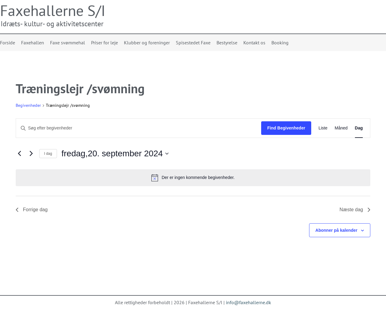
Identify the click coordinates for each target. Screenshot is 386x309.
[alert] (193, 177)
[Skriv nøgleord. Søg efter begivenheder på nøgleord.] (138, 128)
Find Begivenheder (286, 128)
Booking (280, 43)
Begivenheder (28, 105)
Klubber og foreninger (147, 43)
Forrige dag (32, 209)
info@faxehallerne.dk (248, 302)
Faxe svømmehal (67, 43)
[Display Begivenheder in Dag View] (359, 128)
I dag (48, 153)
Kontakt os (254, 43)
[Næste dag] (31, 153)
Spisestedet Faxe (193, 43)
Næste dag (355, 209)
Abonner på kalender (336, 230)
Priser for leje (104, 43)
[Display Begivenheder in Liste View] (322, 128)
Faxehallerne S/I (53, 10)
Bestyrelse (227, 43)
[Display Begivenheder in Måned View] (341, 128)
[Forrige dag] (19, 153)
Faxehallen (32, 43)
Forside (7, 43)
